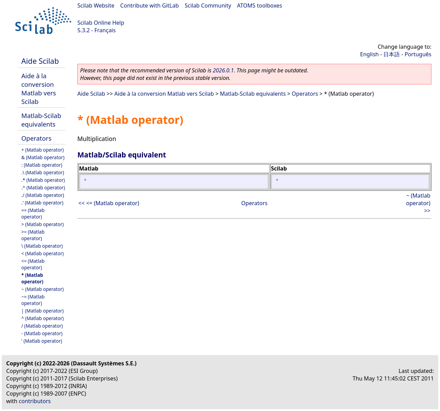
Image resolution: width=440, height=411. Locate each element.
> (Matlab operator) (42, 224)
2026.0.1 (223, 70)
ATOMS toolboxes (259, 5)
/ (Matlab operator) (42, 325)
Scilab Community (208, 5)
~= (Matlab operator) (33, 299)
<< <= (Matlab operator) (108, 203)
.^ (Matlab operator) (43, 187)
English (369, 54)
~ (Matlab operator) (42, 289)
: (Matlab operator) (41, 165)
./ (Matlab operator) (42, 195)
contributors (35, 401)
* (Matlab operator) (32, 278)
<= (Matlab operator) (33, 264)
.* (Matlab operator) (43, 180)
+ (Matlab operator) (42, 149)
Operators (36, 138)
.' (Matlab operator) (42, 202)
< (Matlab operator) (42, 253)
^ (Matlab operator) (42, 318)
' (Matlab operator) (41, 341)
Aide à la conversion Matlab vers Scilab (38, 88)
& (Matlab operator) (43, 157)
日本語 (391, 54)
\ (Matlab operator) (42, 246)
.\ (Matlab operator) (42, 172)
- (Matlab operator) (42, 333)
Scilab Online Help (100, 22)
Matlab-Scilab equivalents (41, 119)
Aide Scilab (40, 61)
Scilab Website (95, 5)
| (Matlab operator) (42, 310)
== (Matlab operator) (33, 213)
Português (418, 54)
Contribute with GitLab (149, 5)
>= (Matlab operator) (33, 235)
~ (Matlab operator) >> (418, 203)
